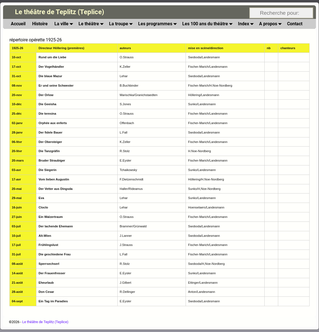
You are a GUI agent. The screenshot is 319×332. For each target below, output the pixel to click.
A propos (271, 24)
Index (247, 24)
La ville (64, 24)
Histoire (40, 23)
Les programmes (158, 24)
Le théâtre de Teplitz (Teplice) (59, 12)
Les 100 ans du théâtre (208, 24)
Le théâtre (92, 24)
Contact (294, 23)
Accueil (18, 23)
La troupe (122, 24)
